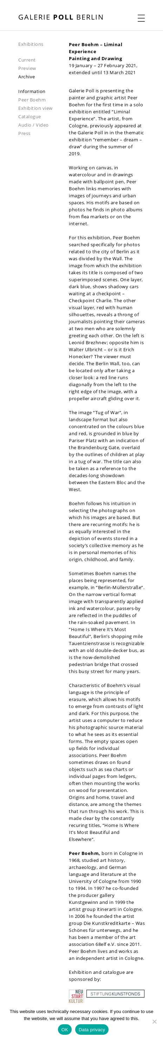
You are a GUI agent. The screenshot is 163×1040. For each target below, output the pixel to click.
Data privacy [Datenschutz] (92, 1029)
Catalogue (29, 116)
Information (32, 91)
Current (27, 60)
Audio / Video (33, 125)
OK (64, 1029)
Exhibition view (35, 108)
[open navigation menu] (141, 18)
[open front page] (61, 18)
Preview (27, 68)
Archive (26, 76)
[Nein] (154, 1021)
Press (24, 133)
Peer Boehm (32, 100)
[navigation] (43, 44)
